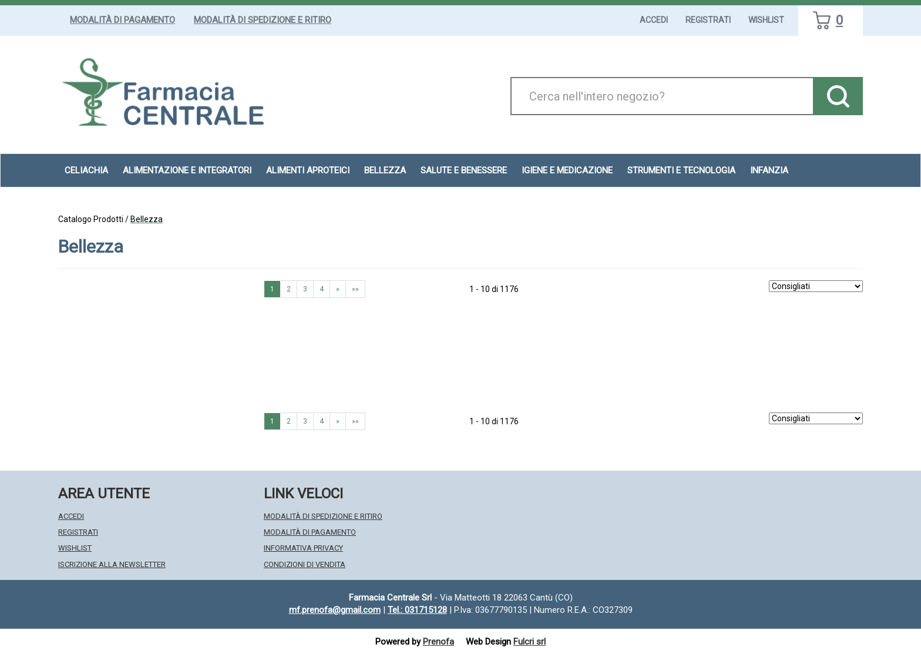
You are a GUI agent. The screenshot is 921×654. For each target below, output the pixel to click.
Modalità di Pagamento (122, 20)
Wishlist (766, 20)
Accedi (654, 20)
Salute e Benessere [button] (464, 170)
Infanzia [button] (769, 170)
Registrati (708, 20)
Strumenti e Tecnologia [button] (681, 170)
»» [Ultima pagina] (355, 289)
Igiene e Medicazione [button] (567, 170)
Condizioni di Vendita (304, 564)
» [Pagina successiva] (338, 289)
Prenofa (438, 641)
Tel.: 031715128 (417, 610)
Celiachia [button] (86, 170)
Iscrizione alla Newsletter (112, 564)
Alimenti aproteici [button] (307, 170)
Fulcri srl (529, 641)
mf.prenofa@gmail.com (335, 610)
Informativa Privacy (303, 548)
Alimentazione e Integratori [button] (187, 170)
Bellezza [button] (385, 170)
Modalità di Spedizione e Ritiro (262, 20)
